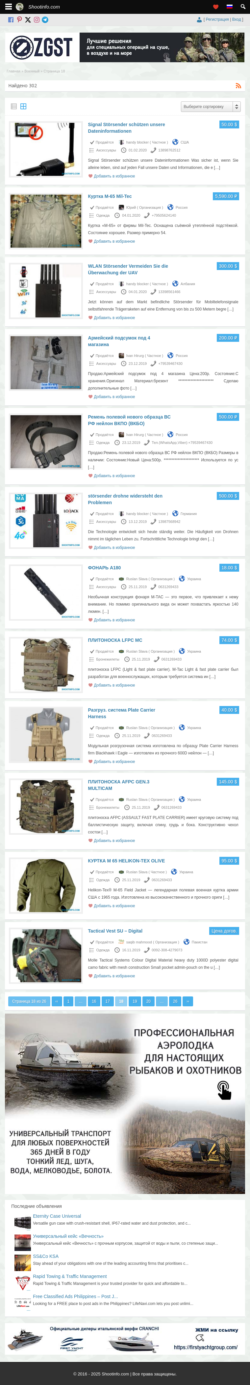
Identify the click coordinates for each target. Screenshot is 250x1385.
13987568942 (169, 522)
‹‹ (57, 1001)
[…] (217, 167)
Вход (236, 19)
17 (108, 1001)
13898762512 (169, 150)
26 (175, 1001)
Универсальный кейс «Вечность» (68, 1236)
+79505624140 (164, 215)
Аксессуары (106, 150)
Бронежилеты (107, 659)
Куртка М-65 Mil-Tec (110, 196)
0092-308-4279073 (167, 950)
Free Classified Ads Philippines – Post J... (75, 1296)
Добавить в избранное (114, 176)
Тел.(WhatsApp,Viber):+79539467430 (182, 443)
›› (188, 1001)
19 (135, 1001)
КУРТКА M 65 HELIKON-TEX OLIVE (126, 860)
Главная (13, 71)
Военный (31, 71)
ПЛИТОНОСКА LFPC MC (115, 640)
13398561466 (169, 292)
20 (148, 1001)
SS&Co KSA (46, 1256)
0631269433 (168, 587)
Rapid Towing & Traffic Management (70, 1276)
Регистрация (217, 19)
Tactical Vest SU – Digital (115, 931)
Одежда (103, 215)
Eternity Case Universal (57, 1216)
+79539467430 (170, 364)
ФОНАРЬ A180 (104, 567)
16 (94, 1001)
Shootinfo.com (44, 7)
